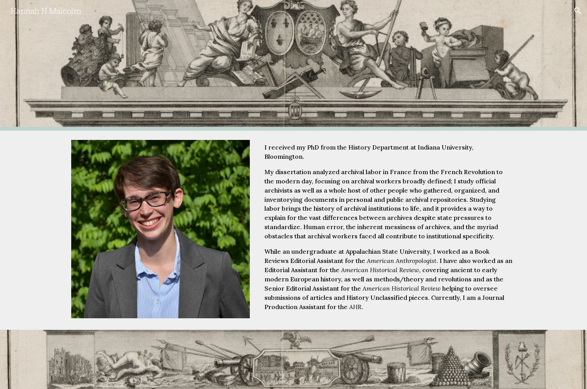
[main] (388, 230)
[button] (578, 11)
